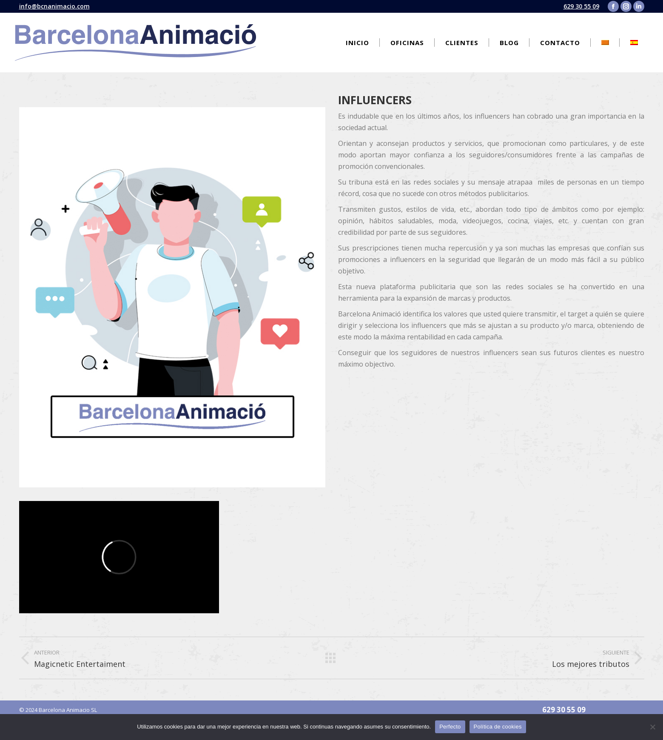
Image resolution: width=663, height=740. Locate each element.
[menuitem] (357, 43)
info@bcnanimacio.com (54, 6)
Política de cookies (498, 726)
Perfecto (450, 726)
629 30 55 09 (581, 6)
